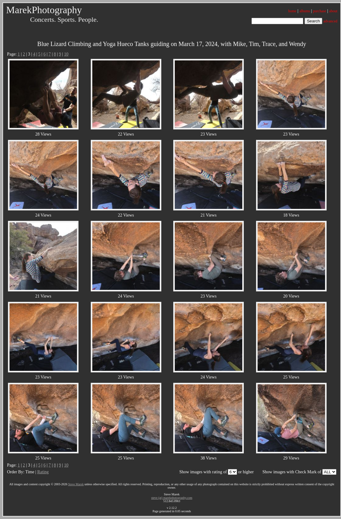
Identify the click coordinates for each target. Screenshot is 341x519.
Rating (42, 472)
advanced (330, 21)
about (333, 11)
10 (66, 54)
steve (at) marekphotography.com (171, 497)
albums (304, 11)
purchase (319, 11)
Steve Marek (76, 484)
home (292, 11)
